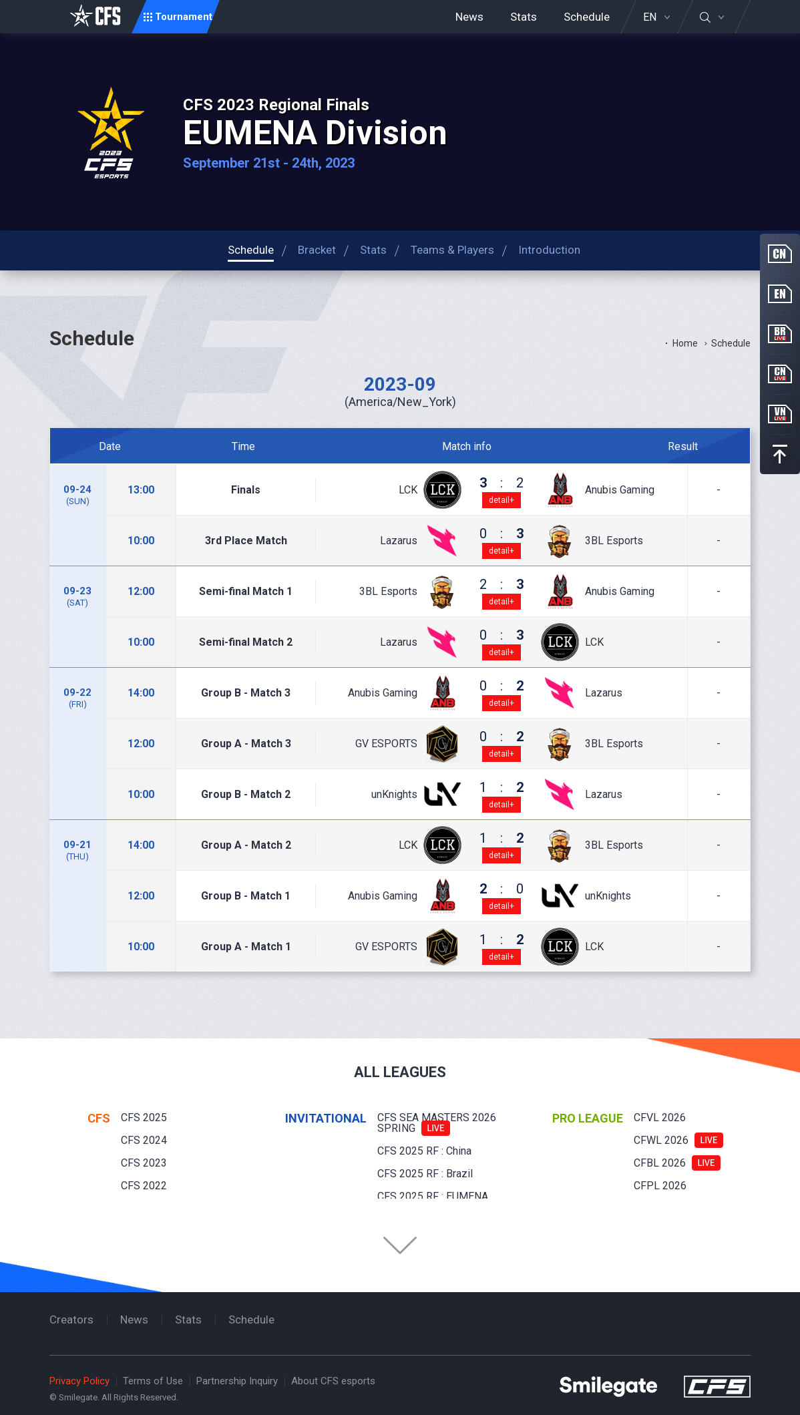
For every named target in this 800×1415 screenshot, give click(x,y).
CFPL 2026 (660, 1185)
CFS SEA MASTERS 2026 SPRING (436, 1123)
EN (649, 17)
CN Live (780, 374)
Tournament (183, 17)
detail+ (501, 500)
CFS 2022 (144, 1185)
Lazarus (398, 541)
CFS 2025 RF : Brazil (425, 1173)
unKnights (394, 794)
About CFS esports (333, 1381)
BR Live (780, 334)
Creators (71, 1319)
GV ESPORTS (386, 744)
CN (780, 254)
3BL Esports (614, 541)
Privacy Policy (79, 1381)
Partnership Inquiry (237, 1381)
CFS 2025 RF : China (424, 1151)
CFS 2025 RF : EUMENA (432, 1196)
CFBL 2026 (660, 1163)
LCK (408, 490)
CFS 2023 (144, 1163)
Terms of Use (153, 1381)
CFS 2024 (144, 1140)
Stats (523, 16)
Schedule (587, 16)
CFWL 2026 (661, 1140)
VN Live (780, 414)
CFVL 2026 (660, 1117)
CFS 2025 (144, 1117)
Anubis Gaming (619, 490)
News (469, 16)
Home (685, 343)
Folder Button (400, 1245)
